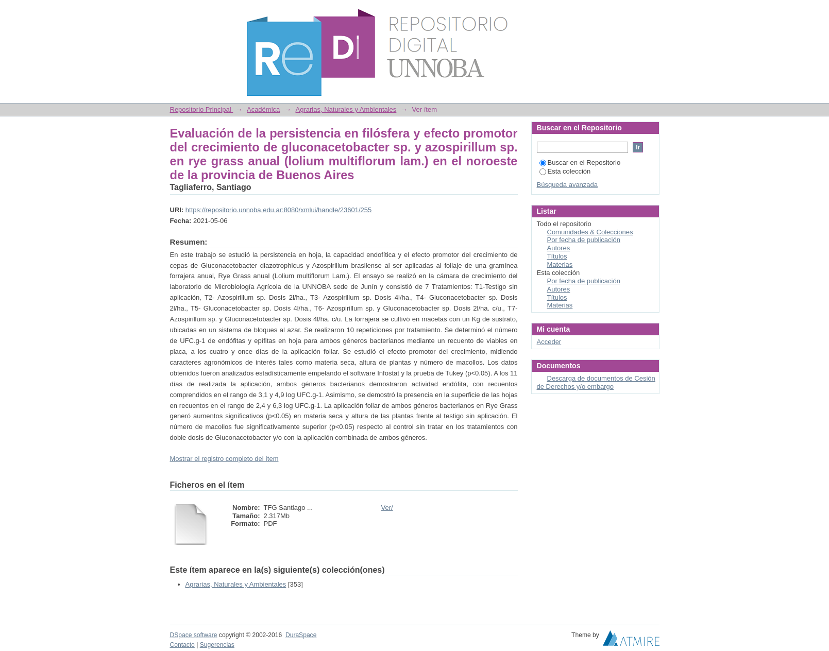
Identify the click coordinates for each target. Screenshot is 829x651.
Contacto (182, 644)
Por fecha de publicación (583, 240)
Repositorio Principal (201, 109)
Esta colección (565, 171)
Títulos (557, 256)
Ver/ (387, 507)
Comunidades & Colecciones (590, 232)
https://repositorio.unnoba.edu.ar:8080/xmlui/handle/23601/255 (278, 210)
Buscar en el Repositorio (580, 162)
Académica (263, 109)
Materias (560, 264)
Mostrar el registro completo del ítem (224, 458)
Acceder (549, 342)
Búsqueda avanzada (567, 185)
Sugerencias (217, 644)
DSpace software (193, 635)
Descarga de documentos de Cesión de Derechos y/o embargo (596, 382)
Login (651, 12)
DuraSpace (300, 635)
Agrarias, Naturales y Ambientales (346, 109)
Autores (558, 248)
